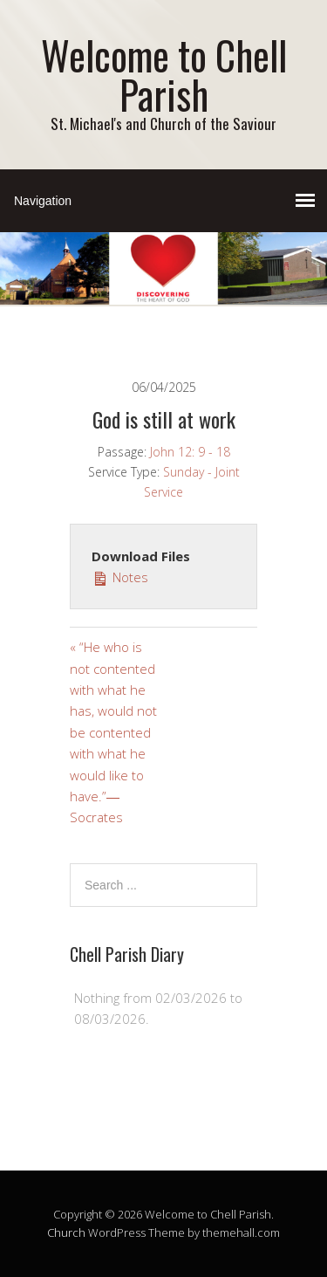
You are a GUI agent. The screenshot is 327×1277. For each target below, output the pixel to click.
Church (66, 1232)
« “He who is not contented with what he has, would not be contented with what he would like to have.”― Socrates (113, 732)
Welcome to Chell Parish (164, 74)
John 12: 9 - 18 (190, 451)
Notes (120, 576)
